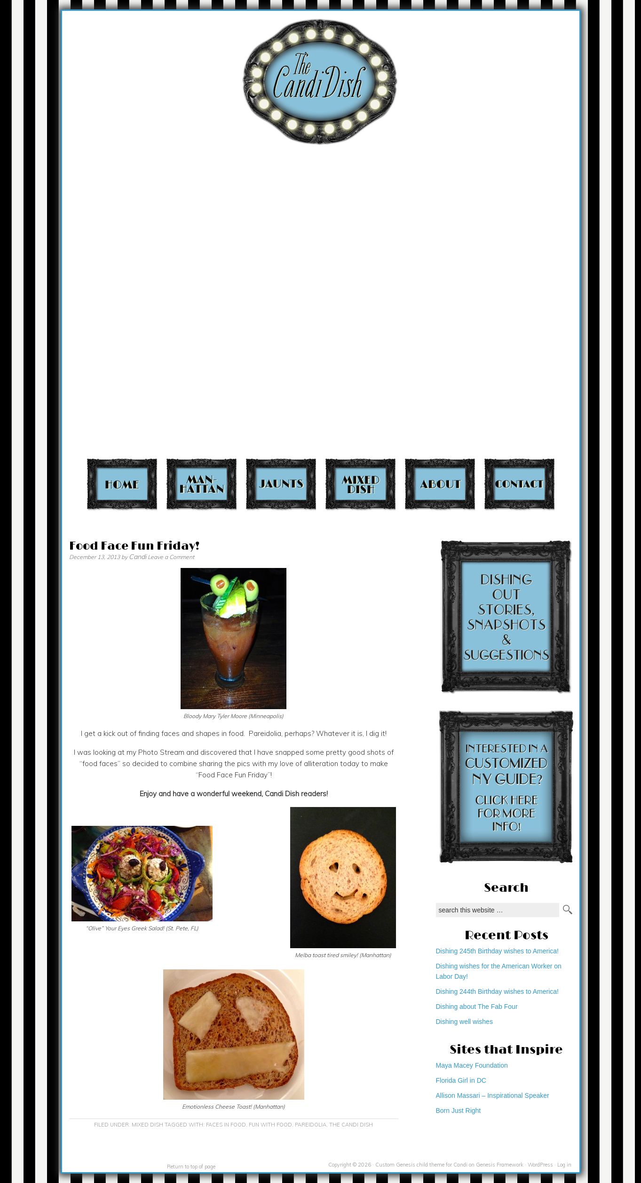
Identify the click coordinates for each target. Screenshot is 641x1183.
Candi (137, 556)
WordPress (540, 1164)
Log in (564, 1164)
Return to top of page (191, 1166)
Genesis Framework (499, 1164)
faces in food (226, 1124)
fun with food (270, 1124)
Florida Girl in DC (461, 1080)
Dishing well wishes (464, 1021)
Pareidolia (310, 1124)
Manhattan (201, 484)
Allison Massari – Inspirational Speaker (492, 1095)
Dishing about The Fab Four (477, 1006)
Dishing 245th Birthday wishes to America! (497, 951)
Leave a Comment (171, 556)
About (440, 484)
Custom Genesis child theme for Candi (421, 1164)
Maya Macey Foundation (472, 1065)
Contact (519, 484)
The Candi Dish (351, 1124)
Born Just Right (458, 1110)
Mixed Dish (360, 484)
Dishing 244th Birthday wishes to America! (497, 991)
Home (122, 484)
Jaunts (281, 484)
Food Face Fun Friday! (134, 546)
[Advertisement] (586, 185)
